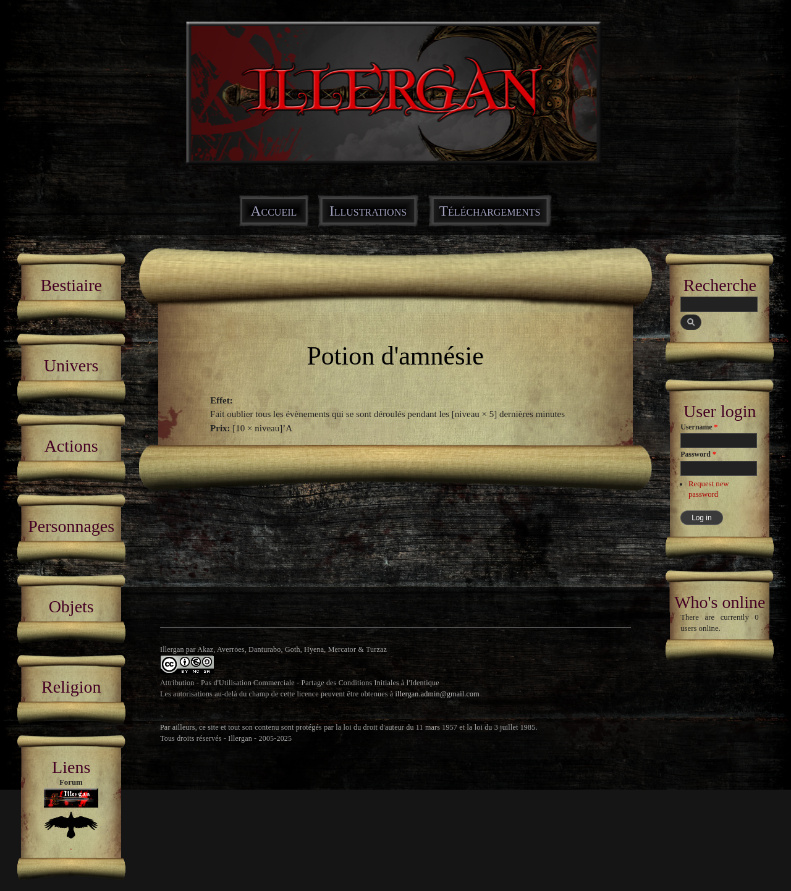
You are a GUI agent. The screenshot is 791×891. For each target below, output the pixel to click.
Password (698, 454)
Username (698, 427)
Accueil (274, 211)
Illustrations (368, 211)
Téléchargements (490, 211)
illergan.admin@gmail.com (438, 694)
